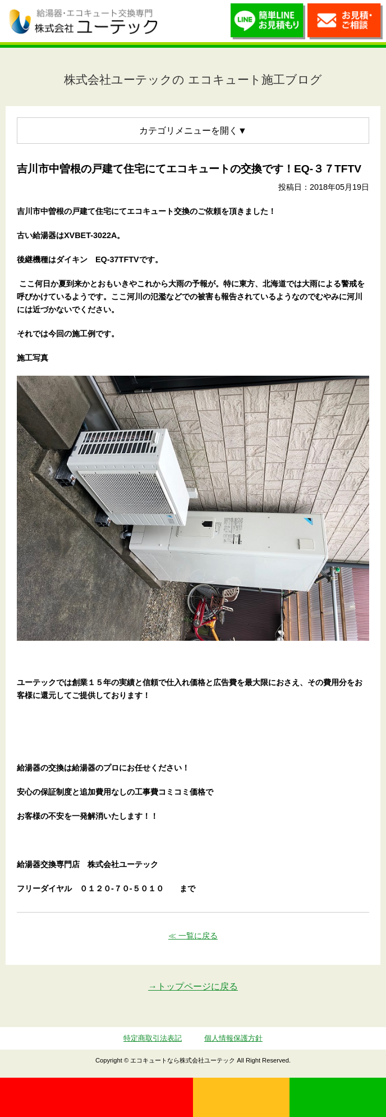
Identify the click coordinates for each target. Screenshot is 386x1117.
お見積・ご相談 (345, 23)
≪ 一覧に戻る (193, 935)
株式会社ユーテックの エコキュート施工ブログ (193, 79)
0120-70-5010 (96, 1097)
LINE (338, 1097)
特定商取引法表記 (152, 1038)
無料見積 (241, 1097)
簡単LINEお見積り (268, 23)
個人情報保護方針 (233, 1038)
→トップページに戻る (193, 986)
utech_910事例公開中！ (176, 21)
